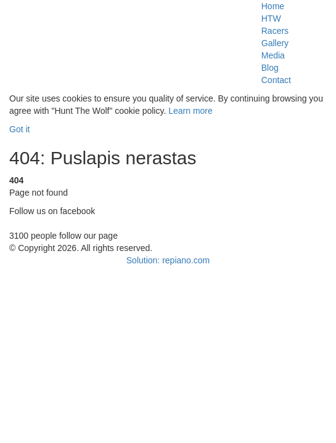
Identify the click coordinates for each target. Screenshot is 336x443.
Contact (276, 80)
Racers (275, 31)
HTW (271, 18)
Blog (270, 68)
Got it (19, 129)
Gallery (275, 43)
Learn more (190, 111)
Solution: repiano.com (168, 260)
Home (272, 6)
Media (273, 55)
